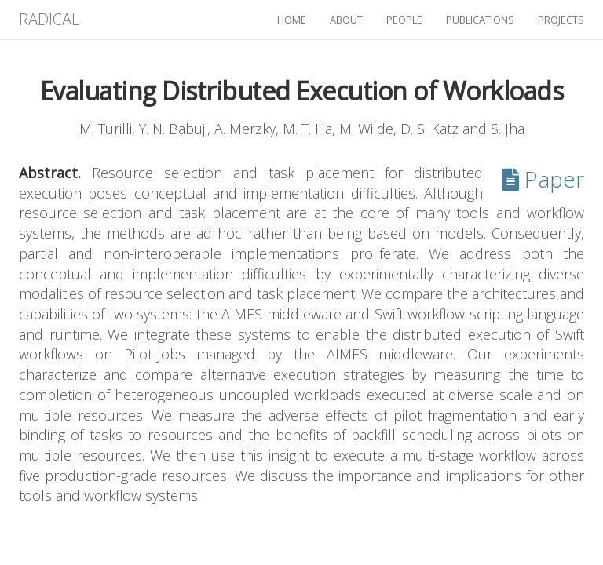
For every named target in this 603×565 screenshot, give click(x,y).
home (291, 20)
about (346, 20)
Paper (543, 179)
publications (480, 20)
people (404, 20)
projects (561, 20)
